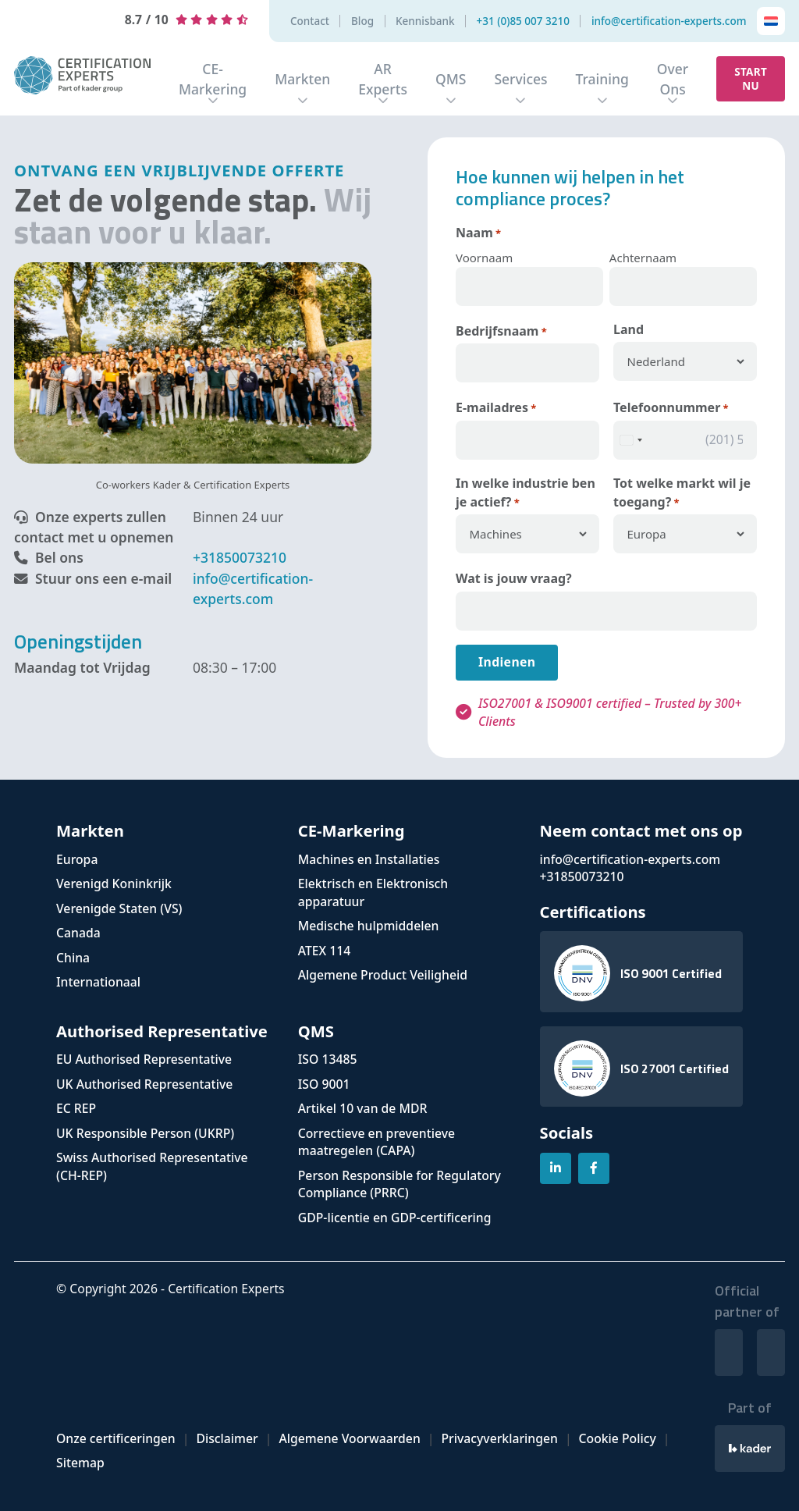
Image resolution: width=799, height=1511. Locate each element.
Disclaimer (226, 1438)
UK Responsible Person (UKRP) (145, 1133)
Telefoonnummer (671, 408)
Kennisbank (425, 21)
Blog (362, 21)
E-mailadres (496, 408)
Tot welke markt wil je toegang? (682, 493)
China (73, 957)
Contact (309, 21)
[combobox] (630, 440)
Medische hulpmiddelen (368, 925)
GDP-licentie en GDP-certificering (395, 1217)
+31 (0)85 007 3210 (523, 21)
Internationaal (98, 981)
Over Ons (672, 78)
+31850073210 (239, 557)
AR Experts (382, 78)
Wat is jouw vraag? (514, 578)
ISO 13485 (327, 1059)
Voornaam (484, 257)
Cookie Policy (617, 1438)
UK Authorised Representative (144, 1084)
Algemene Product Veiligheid (382, 974)
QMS (450, 78)
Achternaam (642, 257)
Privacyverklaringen (499, 1438)
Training (602, 78)
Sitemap (80, 1462)
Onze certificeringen (116, 1438)
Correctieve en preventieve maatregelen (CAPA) (376, 1142)
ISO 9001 (324, 1084)
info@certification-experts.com (669, 21)
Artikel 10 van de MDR (363, 1108)
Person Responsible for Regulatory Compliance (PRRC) (399, 1184)
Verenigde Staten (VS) (119, 908)
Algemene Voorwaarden (349, 1438)
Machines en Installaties (369, 859)
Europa (77, 859)
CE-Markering (213, 78)
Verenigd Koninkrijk (114, 883)
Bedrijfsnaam (501, 331)
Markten (302, 78)
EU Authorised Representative (144, 1059)
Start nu (750, 79)
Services (520, 78)
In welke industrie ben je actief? (525, 493)
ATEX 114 (324, 950)
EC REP (76, 1108)
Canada (78, 932)
